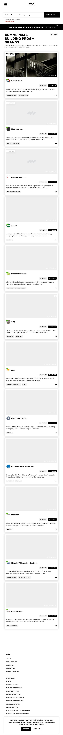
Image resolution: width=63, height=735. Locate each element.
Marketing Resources (14, 688)
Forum (8, 681)
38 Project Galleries (50, 605)
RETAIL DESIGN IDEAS (13, 704)
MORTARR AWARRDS (13, 691)
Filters (54, 34)
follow (43, 85)
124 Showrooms (51, 268)
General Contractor (13, 384)
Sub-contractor (12, 625)
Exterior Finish (12, 95)
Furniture (19, 336)
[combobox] (52, 15)
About (8, 658)
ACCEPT (26, 729)
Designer (18, 481)
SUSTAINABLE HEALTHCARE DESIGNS (18, 710)
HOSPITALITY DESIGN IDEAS (15, 697)
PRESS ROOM (10, 678)
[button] (5, 4)
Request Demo (9, 21)
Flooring (10, 288)
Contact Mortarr (12, 671)
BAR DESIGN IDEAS (12, 707)
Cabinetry (16, 143)
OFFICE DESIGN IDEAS (13, 694)
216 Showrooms (51, 220)
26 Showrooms (51, 123)
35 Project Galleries (50, 364)
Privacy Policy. (38, 724)
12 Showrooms (51, 75)
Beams (9, 143)
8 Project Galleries (50, 171)
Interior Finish (23, 95)
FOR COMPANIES (11, 662)
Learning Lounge (12, 684)
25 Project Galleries (50, 461)
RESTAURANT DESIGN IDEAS (15, 700)
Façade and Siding (24, 577)
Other (24, 384)
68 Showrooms (51, 316)
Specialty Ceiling (20, 288)
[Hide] (56, 25)
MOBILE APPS (10, 668)
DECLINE (37, 729)
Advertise (9, 665)
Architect (10, 481)
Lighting (9, 239)
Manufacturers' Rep (13, 191)
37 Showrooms (51, 509)
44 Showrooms (51, 413)
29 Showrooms (51, 557)
